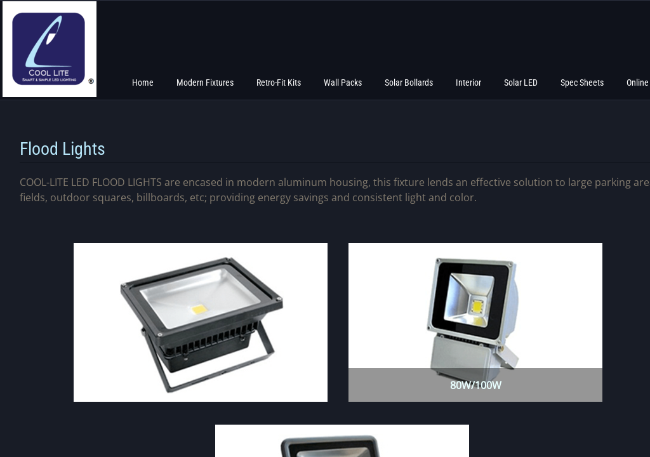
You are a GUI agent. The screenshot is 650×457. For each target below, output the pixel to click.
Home (143, 82)
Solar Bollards (409, 82)
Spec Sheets (582, 82)
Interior (468, 82)
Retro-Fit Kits (278, 82)
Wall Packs (343, 82)
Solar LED (521, 82)
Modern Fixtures (205, 82)
